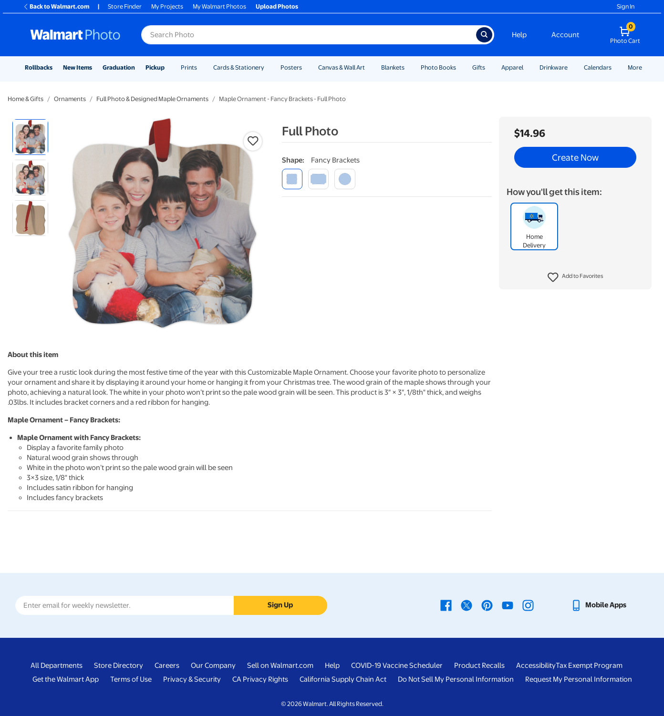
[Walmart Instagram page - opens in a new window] (528, 605)
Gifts (478, 67)
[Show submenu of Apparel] (527, 67)
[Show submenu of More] (646, 67)
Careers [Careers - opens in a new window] (167, 665)
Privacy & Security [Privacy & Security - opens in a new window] (192, 679)
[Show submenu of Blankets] (409, 67)
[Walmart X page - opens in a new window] (466, 605)
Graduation (119, 67)
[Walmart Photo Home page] (75, 35)
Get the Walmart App (65, 679)
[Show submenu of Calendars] (616, 67)
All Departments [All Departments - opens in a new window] (57, 665)
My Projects (167, 6)
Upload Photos (277, 6)
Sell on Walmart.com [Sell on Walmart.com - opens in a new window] (280, 665)
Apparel (512, 67)
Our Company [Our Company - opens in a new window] (213, 665)
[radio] (30, 137)
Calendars (598, 67)
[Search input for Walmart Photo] (308, 34)
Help (519, 35)
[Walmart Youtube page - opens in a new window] (507, 605)
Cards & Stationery (238, 67)
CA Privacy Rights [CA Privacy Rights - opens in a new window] (260, 679)
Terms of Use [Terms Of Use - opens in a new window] (131, 679)
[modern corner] (318, 179)
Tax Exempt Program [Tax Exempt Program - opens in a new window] (589, 665)
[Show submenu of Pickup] (169, 67)
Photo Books (438, 67)
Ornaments (70, 98)
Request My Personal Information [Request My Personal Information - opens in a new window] (578, 679)
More (635, 67)
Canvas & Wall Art (341, 67)
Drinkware (554, 67)
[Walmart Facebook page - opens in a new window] (446, 605)
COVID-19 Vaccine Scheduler (397, 665)
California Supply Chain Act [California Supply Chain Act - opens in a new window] (343, 679)
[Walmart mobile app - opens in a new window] (598, 605)
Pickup (155, 67)
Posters (291, 67)
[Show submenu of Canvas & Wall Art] (369, 67)
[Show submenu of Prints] (201, 67)
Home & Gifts (25, 98)
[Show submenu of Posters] (306, 67)
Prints (189, 67)
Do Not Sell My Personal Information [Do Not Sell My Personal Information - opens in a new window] (456, 679)
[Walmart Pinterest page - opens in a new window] (487, 605)
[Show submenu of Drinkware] (572, 67)
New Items (77, 67)
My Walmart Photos (219, 6)
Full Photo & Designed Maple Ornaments (152, 98)
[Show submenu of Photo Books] (460, 67)
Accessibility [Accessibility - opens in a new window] (536, 665)
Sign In (625, 6)
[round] (344, 179)
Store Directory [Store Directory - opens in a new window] (118, 665)
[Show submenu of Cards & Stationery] (268, 67)
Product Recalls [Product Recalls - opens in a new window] (479, 665)
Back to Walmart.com (56, 6)
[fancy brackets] (292, 179)
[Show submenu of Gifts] (489, 67)
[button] (575, 277)
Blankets (393, 67)
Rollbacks (38, 67)
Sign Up (280, 605)
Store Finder (125, 6)
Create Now (575, 157)
